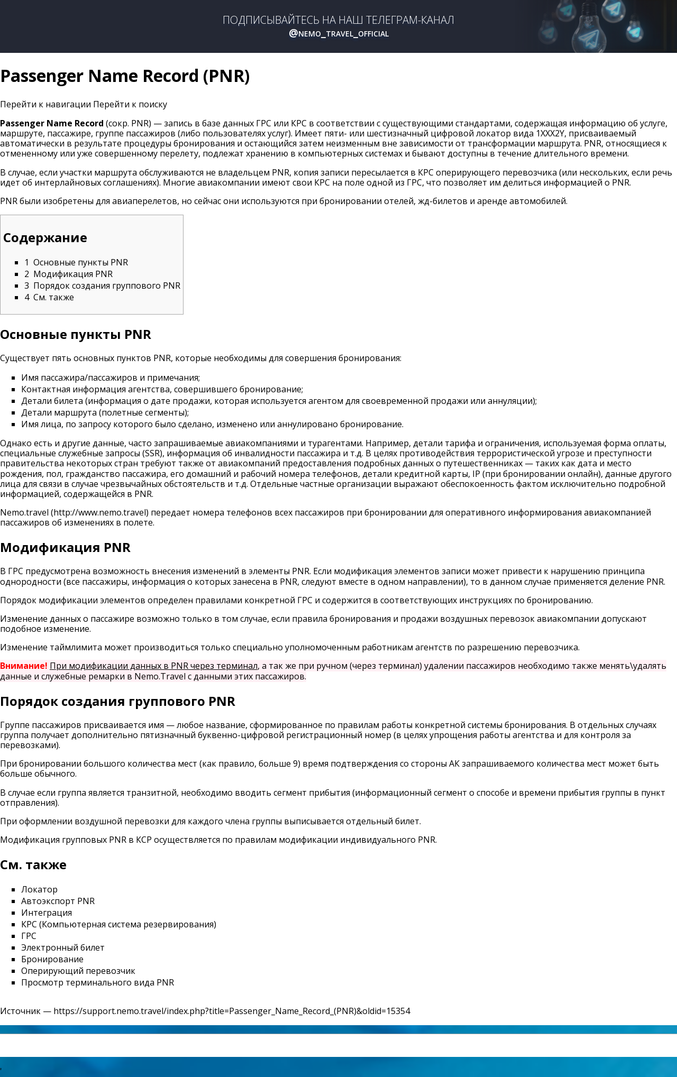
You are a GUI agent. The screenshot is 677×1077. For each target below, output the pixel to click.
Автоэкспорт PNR (58, 901)
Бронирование (52, 959)
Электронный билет (63, 947)
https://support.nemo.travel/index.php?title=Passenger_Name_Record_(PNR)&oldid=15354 (231, 1011)
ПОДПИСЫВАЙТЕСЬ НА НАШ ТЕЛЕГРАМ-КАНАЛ (338, 26)
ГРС (263, 123)
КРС (299, 123)
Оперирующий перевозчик (78, 971)
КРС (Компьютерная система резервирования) (118, 924)
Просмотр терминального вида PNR (97, 982)
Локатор (39, 889)
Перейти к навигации (45, 104)
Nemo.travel (24, 512)
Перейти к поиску (130, 104)
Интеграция (46, 912)
